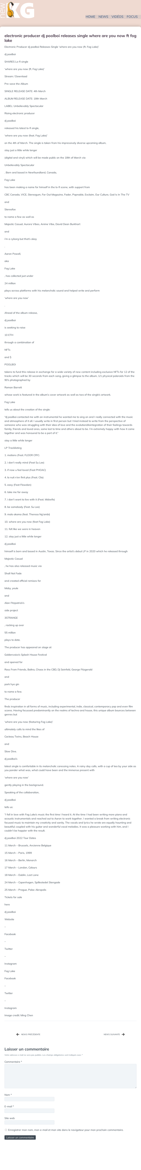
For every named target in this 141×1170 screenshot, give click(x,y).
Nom (8, 1095)
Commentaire (13, 1061)
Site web (9, 1118)
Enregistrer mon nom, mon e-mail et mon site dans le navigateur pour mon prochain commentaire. (65, 1130)
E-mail (9, 1106)
